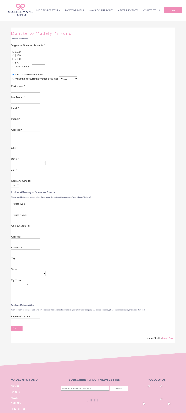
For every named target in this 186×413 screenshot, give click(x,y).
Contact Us (18, 409)
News (14, 397)
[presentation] (32, 294)
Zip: (13, 169)
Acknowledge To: (20, 225)
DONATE (173, 10)
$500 (17, 51)
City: (13, 147)
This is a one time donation (29, 74)
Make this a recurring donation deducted (36, 78)
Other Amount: (23, 66)
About (15, 386)
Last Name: (17, 97)
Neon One (167, 338)
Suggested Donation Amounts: (27, 45)
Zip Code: (16, 280)
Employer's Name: (20, 316)
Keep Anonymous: (21, 180)
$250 (17, 55)
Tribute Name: (19, 214)
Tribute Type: (18, 203)
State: (14, 158)
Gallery (16, 403)
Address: (16, 129)
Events (15, 392)
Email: (14, 107)
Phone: (15, 118)
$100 (17, 58)
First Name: (17, 86)
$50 (17, 62)
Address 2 (16, 247)
